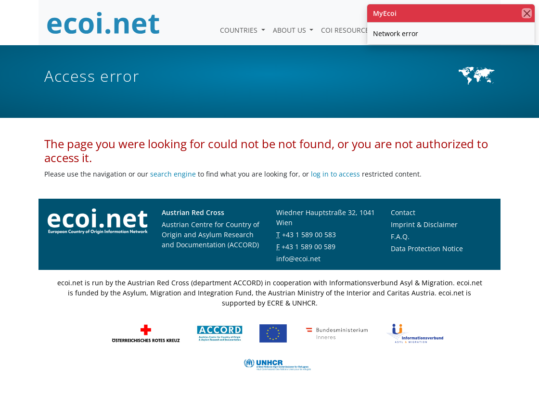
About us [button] (290, 30)
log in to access (335, 173)
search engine (173, 173)
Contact (403, 212)
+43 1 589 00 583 (309, 234)
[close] (527, 13)
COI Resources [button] (348, 30)
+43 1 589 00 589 (308, 246)
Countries (239, 30)
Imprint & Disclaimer (424, 224)
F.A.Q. (400, 236)
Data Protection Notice (427, 248)
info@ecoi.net (298, 258)
